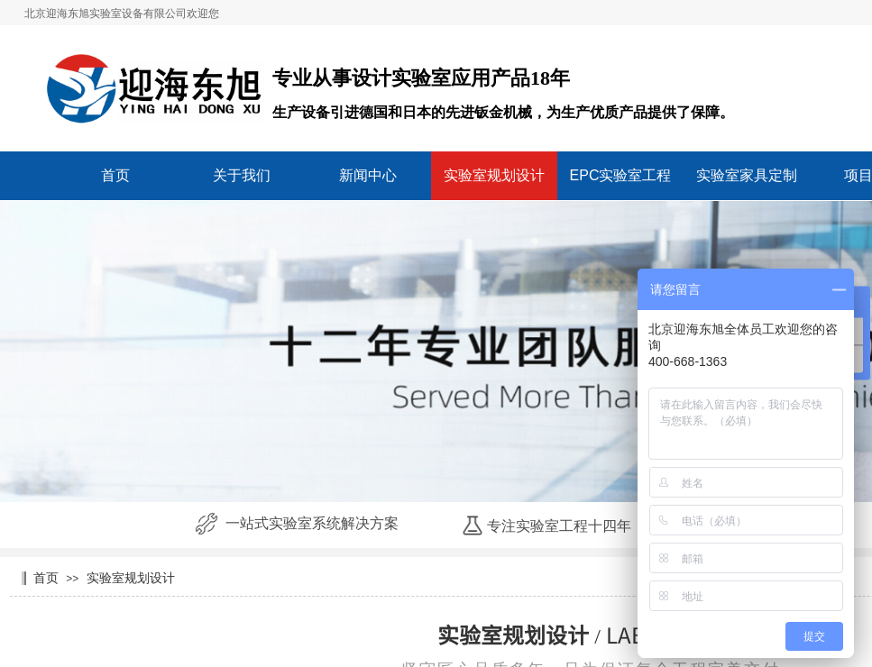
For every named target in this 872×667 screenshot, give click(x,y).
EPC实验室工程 (621, 175)
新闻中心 (368, 175)
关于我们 (242, 175)
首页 (115, 175)
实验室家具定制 (746, 175)
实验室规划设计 (494, 175)
